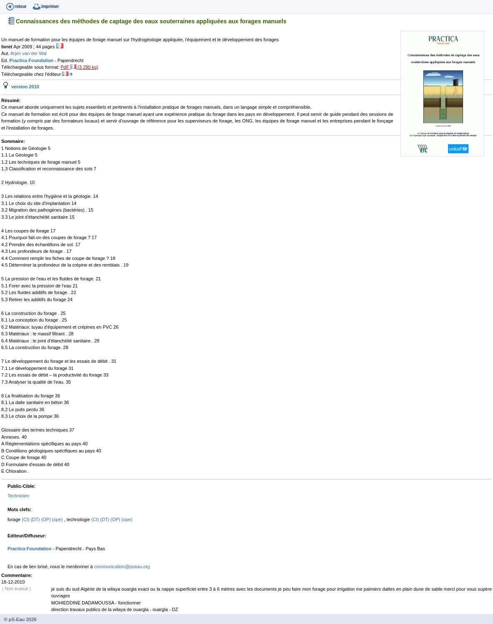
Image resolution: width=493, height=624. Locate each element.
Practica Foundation (32, 60)
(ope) (58, 519)
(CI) (26, 519)
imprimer (50, 6)
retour (21, 6)
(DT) (36, 519)
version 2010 (24, 86)
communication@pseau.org (122, 566)
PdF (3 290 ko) (79, 67)
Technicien (18, 495)
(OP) (46, 519)
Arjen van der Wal (28, 53)
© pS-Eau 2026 (18, 619)
